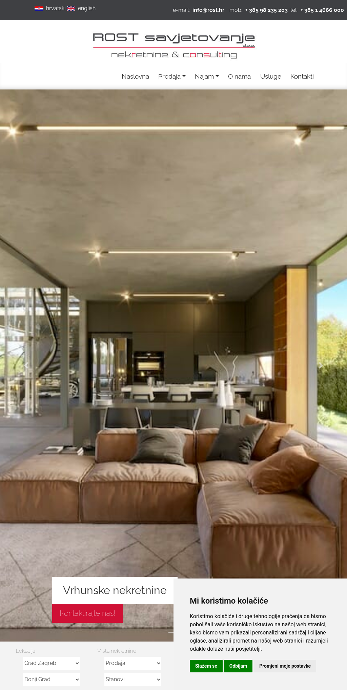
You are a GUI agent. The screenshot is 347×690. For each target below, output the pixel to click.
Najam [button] (204, 76)
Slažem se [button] (206, 666)
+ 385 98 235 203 (266, 10)
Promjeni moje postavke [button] (285, 666)
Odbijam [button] (238, 666)
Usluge (270, 76)
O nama (239, 76)
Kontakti (302, 76)
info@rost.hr (208, 10)
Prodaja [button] (169, 76)
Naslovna (135, 76)
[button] (26, 365)
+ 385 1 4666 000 (322, 10)
